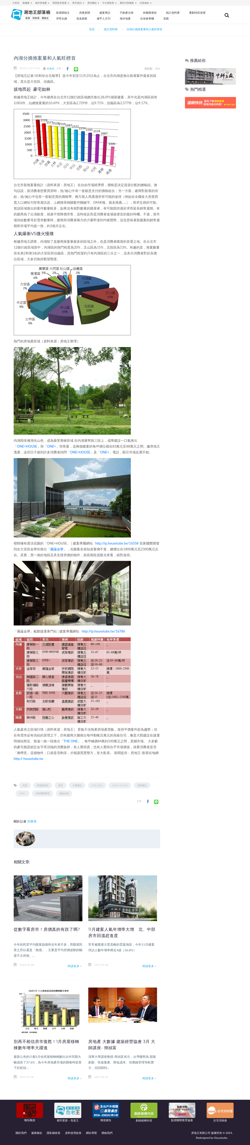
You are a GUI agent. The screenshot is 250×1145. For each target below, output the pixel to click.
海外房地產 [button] (42, 2)
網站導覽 (91, 1132)
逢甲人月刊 (140, 18)
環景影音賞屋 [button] (61, 2)
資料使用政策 (73, 1132)
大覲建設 (77, 785)
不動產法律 (138, 12)
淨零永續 (99, 18)
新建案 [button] (27, 2)
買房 (60, 785)
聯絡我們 (107, 1132)
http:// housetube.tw (28, 759)
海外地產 (161, 18)
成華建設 (142, 785)
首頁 (91, 29)
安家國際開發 (43, 793)
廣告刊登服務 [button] (128, 2)
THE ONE (70, 741)
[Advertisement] (210, 168)
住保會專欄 (182, 18)
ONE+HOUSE (27, 446)
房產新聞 (96, 12)
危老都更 (119, 18)
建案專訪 (116, 12)
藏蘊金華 (56, 549)
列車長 (54, 68)
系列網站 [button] (93, 2)
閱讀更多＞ (75, 966)
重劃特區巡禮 (77, 18)
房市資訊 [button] (78, 2)
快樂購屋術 (160, 12)
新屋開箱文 (76, 12)
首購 (201, 18)
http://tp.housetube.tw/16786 (103, 631)
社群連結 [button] (146, 2)
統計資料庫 (182, 12)
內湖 (24, 785)
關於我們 (21, 1132)
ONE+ (51, 446)
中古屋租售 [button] (109, 2)
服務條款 (36, 1132)
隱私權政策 (53, 1132)
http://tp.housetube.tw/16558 (117, 543)
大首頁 (15, 2)
